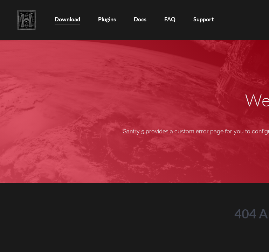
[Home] (27, 20)
